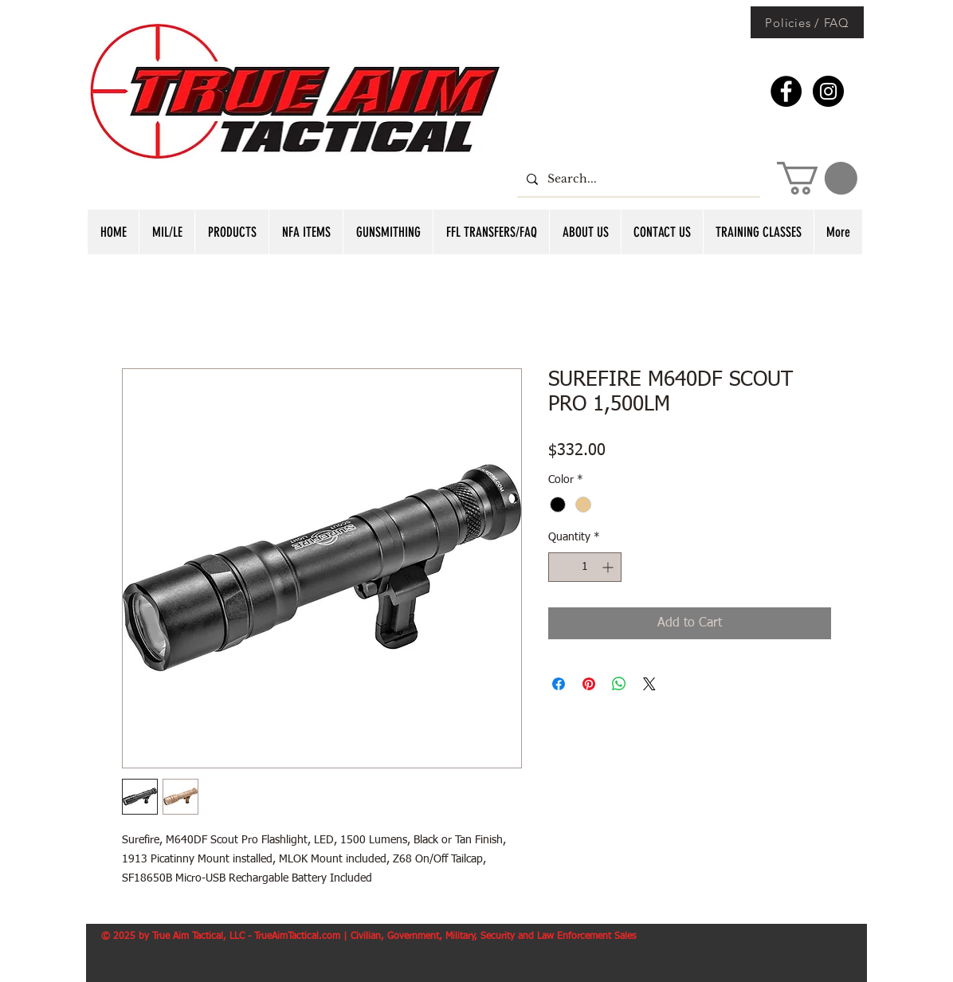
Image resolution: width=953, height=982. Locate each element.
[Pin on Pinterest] (588, 683)
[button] (817, 178)
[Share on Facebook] (558, 683)
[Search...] (637, 179)
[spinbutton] (585, 567)
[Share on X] (649, 683)
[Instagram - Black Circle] (828, 91)
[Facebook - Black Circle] (786, 91)
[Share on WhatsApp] (619, 683)
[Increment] (609, 567)
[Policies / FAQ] (807, 22)
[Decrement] (561, 567)
